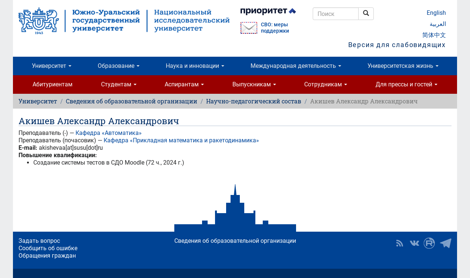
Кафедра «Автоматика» (108, 132)
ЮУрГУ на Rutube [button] (429, 243)
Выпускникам (254, 84)
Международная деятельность (296, 65)
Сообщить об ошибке (48, 248)
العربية (438, 23)
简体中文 (434, 35)
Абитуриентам (53, 84)
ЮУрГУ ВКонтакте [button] (414, 243)
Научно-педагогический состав (253, 101)
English (436, 12)
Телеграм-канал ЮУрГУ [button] (445, 243)
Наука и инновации (195, 65)
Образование (119, 65)
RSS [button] (400, 243)
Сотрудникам (325, 84)
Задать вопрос (39, 240)
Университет (51, 65)
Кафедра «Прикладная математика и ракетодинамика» (181, 140)
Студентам (119, 84)
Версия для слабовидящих (397, 45)
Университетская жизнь (403, 65)
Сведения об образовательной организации (131, 101)
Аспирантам (184, 84)
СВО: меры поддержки (275, 27)
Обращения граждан (47, 255)
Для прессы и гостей (406, 84)
